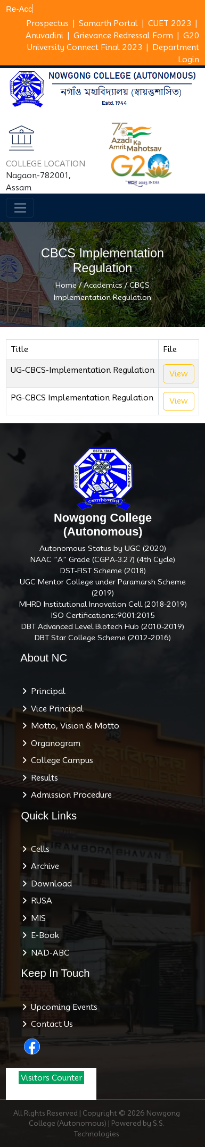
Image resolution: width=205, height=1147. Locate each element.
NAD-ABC (48, 953)
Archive (43, 866)
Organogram (53, 743)
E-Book (43, 935)
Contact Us (50, 1024)
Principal (46, 691)
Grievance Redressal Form (123, 35)
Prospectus (47, 23)
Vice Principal (55, 709)
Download (49, 884)
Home (66, 285)
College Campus (60, 760)
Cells (38, 849)
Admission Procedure (69, 795)
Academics (103, 285)
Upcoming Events (62, 1007)
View (178, 374)
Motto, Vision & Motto (73, 726)
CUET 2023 (169, 23)
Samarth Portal (108, 23)
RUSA (39, 901)
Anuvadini (44, 35)
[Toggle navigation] (20, 208)
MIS (36, 918)
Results (42, 778)
